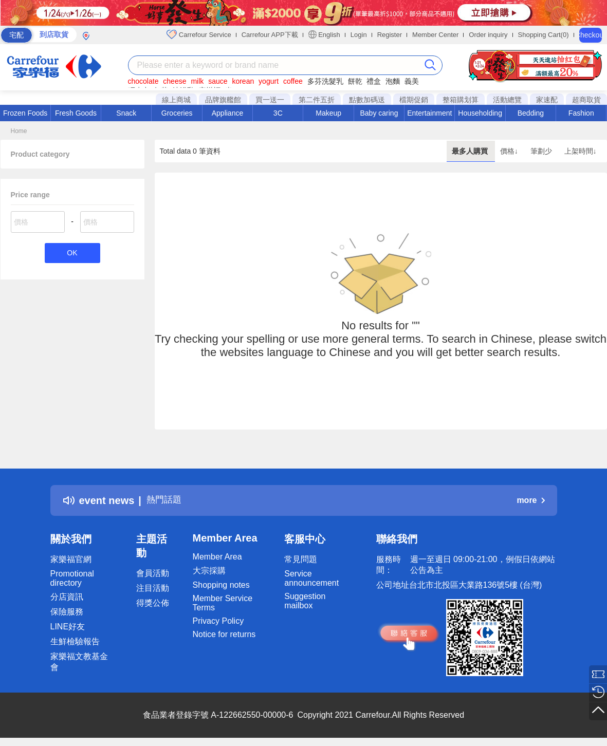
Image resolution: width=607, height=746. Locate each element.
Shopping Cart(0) (543, 35)
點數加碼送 (367, 100)
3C (278, 113)
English (324, 34)
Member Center (435, 35)
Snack (126, 113)
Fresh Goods (76, 113)
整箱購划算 (461, 100)
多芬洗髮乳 (325, 81)
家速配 (547, 100)
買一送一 (269, 100)
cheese (174, 81)
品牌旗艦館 (223, 100)
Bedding (531, 113)
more (530, 500)
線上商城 (176, 100)
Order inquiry (488, 35)
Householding (480, 113)
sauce (217, 81)
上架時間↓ (580, 151)
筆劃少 (542, 151)
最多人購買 (471, 151)
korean (243, 81)
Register (389, 35)
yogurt (269, 81)
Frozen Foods (25, 113)
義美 (411, 81)
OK (72, 253)
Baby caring (379, 113)
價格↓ (510, 151)
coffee (293, 81)
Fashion (581, 113)
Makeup (328, 113)
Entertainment (429, 113)
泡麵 (392, 81)
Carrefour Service (199, 34)
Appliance (228, 113)
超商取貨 (586, 100)
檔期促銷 (413, 100)
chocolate (143, 81)
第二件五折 (317, 100)
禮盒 (373, 81)
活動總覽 (507, 100)
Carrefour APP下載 (270, 35)
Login (359, 35)
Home (19, 131)
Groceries (177, 113)
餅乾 (355, 81)
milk (197, 81)
